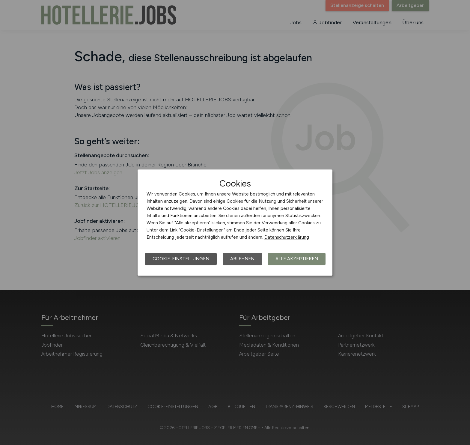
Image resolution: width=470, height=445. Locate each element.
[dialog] (235, 222)
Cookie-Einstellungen (181, 258)
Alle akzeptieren (296, 258)
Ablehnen (242, 258)
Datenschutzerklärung (286, 237)
